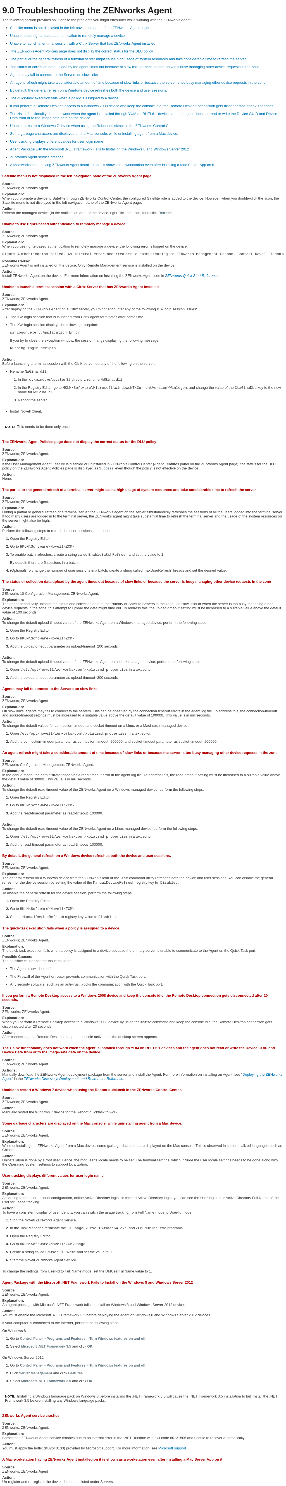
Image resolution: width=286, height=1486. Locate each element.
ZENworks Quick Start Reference (191, 276)
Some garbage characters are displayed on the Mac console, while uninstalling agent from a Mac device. (94, 133)
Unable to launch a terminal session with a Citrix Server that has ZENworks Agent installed (82, 43)
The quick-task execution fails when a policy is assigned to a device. (65, 98)
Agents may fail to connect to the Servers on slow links (54, 75)
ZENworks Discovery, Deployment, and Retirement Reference (73, 1079)
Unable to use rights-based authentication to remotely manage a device (67, 35)
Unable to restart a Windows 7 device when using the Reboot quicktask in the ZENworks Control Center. (94, 126)
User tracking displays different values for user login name (56, 141)
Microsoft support (172, 1448)
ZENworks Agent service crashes (36, 157)
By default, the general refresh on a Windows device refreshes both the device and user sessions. (88, 90)
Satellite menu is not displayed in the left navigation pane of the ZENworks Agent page (79, 28)
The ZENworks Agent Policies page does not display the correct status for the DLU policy (81, 51)
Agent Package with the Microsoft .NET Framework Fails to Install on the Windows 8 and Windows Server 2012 (99, 149)
